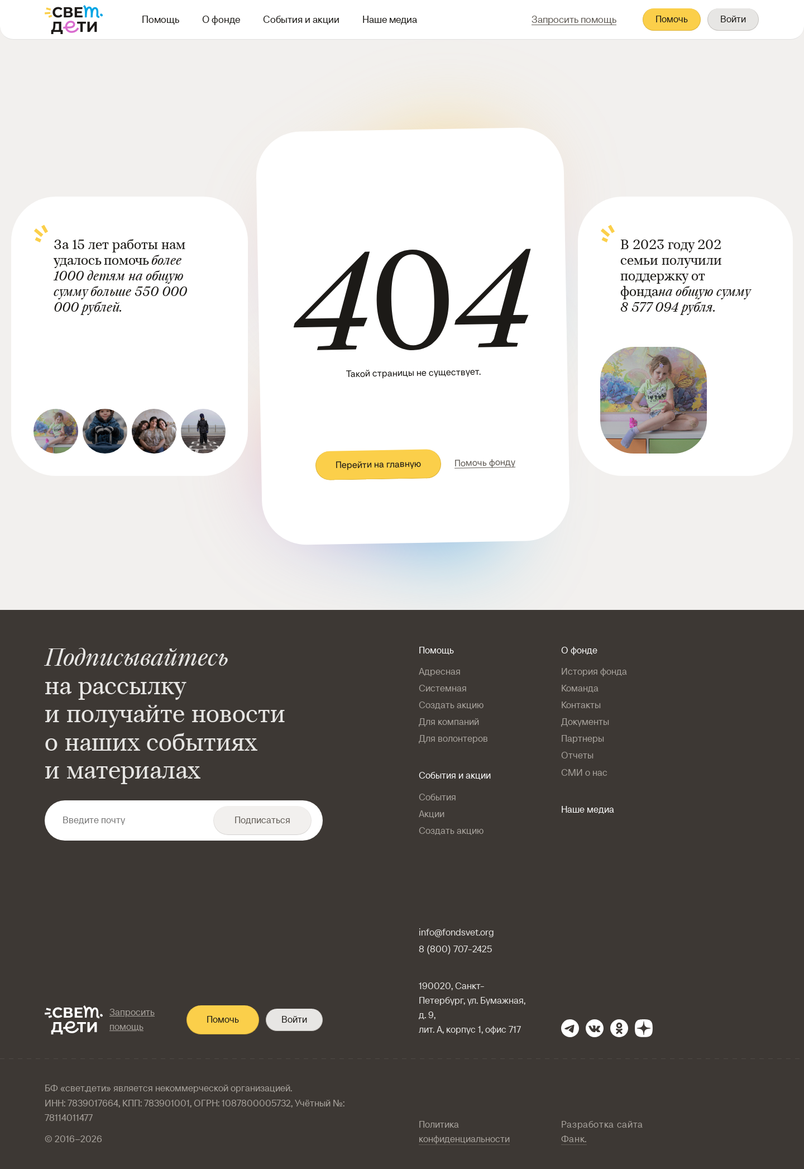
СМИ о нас (584, 773)
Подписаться (262, 820)
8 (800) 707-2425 (455, 949)
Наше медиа (389, 19)
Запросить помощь (132, 1019)
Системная (443, 688)
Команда (580, 688)
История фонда (594, 671)
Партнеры (582, 739)
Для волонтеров (453, 739)
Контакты (581, 705)
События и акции (301, 19)
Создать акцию (451, 705)
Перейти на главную (377, 464)
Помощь (160, 19)
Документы (585, 722)
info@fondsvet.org (456, 932)
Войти (733, 19)
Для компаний (449, 722)
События (437, 797)
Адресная (440, 671)
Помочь (671, 19)
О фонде (221, 19)
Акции (431, 814)
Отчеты (577, 755)
